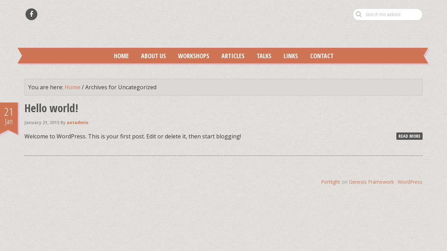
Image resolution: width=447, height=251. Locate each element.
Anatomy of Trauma (223, 30)
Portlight (330, 181)
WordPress (410, 181)
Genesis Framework (371, 181)
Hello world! (51, 107)
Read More (409, 136)
